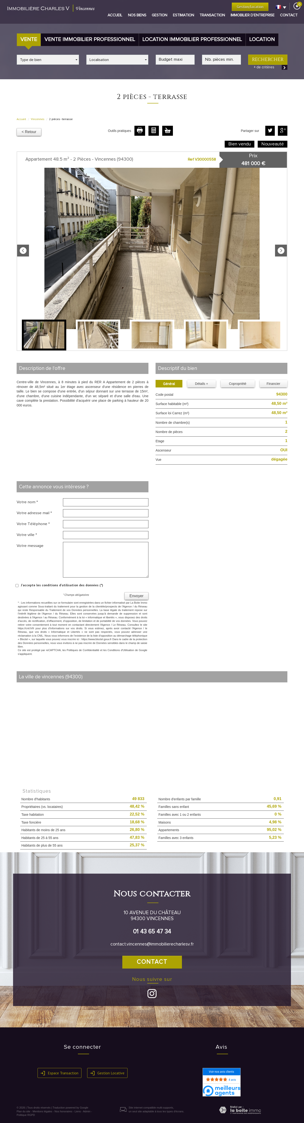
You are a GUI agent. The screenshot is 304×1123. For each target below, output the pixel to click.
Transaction (212, 15)
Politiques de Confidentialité (83, 650)
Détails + (201, 384)
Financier (273, 384)
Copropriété (237, 384)
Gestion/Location (250, 6)
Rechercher (268, 59)
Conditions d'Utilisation (121, 650)
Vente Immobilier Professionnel (89, 39)
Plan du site (23, 1111)
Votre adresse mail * (34, 513)
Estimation (183, 15)
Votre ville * (27, 535)
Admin (86, 1111)
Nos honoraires (63, 1111)
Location (262, 39)
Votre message (30, 546)
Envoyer (136, 596)
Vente (28, 39)
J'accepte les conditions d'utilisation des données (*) (62, 585)
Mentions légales (42, 1111)
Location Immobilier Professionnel (192, 39)
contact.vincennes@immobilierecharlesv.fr (152, 944)
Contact (289, 15)
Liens (78, 1111)
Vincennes (37, 119)
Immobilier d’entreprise (253, 15)
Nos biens (137, 15)
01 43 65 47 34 (152, 932)
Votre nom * (27, 502)
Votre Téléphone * (33, 524)
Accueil (115, 15)
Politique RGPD (26, 1115)
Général (169, 384)
